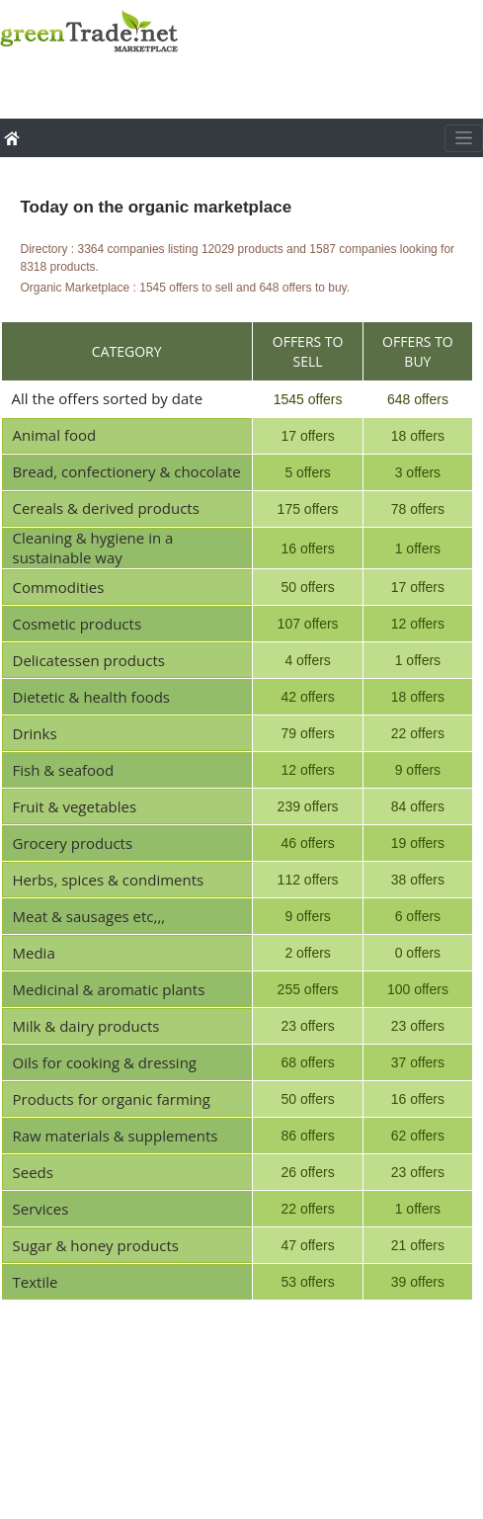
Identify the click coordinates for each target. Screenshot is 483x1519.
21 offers (417, 1245)
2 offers (307, 953)
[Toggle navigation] (463, 138)
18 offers (417, 436)
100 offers (417, 989)
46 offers (307, 843)
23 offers (307, 1026)
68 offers (307, 1062)
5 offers (307, 472)
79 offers (307, 733)
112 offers (308, 879)
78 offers (417, 509)
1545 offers (308, 399)
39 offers (417, 1282)
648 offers (417, 399)
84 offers (417, 806)
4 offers (307, 660)
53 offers (307, 1282)
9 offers (418, 770)
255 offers (308, 989)
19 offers (417, 843)
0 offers (418, 953)
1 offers (418, 548)
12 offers (417, 624)
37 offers (417, 1062)
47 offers (307, 1245)
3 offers (418, 472)
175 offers (308, 509)
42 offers (307, 697)
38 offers (417, 879)
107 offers (308, 624)
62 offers (417, 1135)
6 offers (418, 916)
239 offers (308, 806)
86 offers (307, 1135)
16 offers (307, 548)
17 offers (307, 436)
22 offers (417, 733)
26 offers (307, 1172)
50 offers (307, 587)
